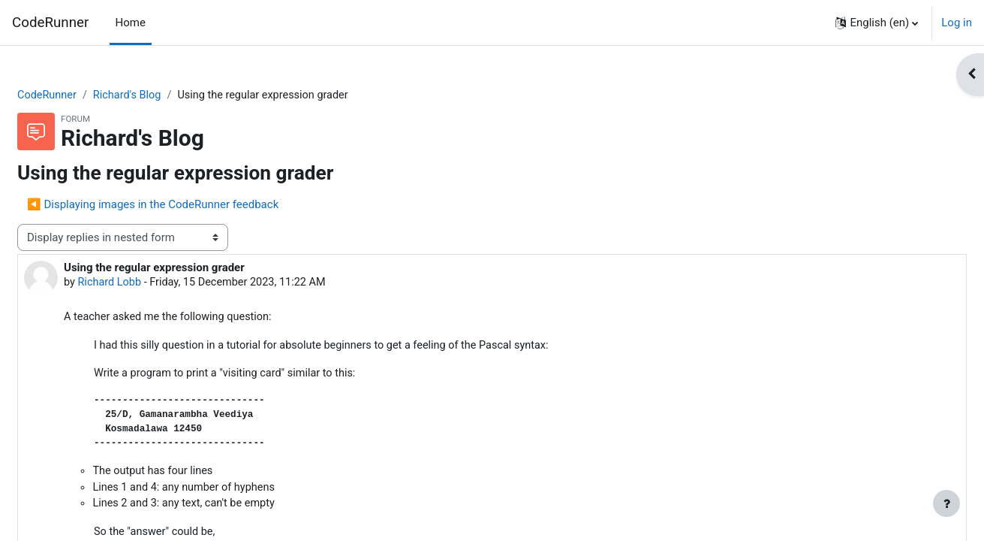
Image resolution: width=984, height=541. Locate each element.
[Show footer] (946, 503)
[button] (876, 22)
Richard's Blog (166, 95)
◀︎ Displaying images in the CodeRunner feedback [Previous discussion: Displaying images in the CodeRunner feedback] (188, 205)
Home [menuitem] (131, 22)
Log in (956, 22)
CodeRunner (50, 22)
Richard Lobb (147, 284)
